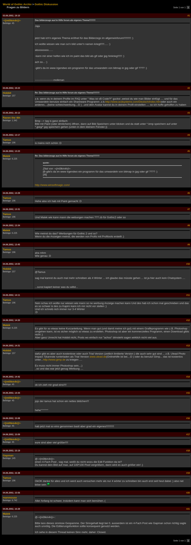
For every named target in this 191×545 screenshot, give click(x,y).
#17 (188, 434)
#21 (188, 509)
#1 (188, 15)
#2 (188, 88)
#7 (188, 209)
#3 (188, 113)
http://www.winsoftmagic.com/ (52, 184)
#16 (188, 418)
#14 (188, 377)
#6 (188, 193)
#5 (188, 151)
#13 (188, 345)
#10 (188, 264)
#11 (188, 295)
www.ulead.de (98, 356)
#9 (188, 244)
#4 (188, 135)
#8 (188, 225)
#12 (188, 320)
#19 (188, 473)
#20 (188, 492)
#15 (188, 393)
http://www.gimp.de (54, 359)
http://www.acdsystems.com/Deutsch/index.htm (133, 101)
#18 (188, 450)
